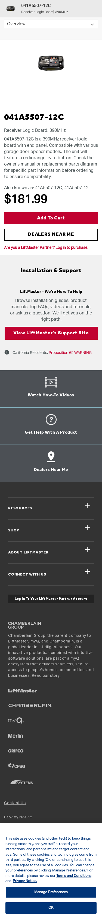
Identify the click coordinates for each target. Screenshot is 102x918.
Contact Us (15, 803)
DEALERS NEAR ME (51, 234)
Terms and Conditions (73, 876)
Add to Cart (51, 218)
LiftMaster (18, 641)
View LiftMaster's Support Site (51, 333)
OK (50, 908)
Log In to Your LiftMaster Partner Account (51, 599)
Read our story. (46, 676)
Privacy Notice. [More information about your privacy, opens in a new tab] (25, 881)
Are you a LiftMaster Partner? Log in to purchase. (46, 248)
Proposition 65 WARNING (70, 353)
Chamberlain (62, 641)
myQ (34, 641)
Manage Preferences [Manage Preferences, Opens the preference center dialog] (51, 892)
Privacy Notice (18, 817)
